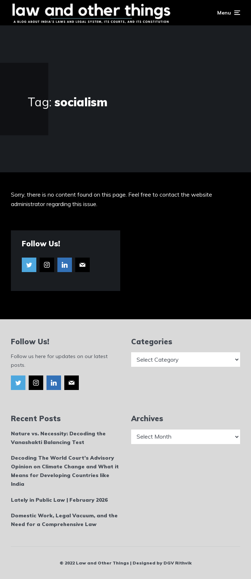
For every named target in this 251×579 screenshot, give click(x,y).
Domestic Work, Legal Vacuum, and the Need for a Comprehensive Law (64, 519)
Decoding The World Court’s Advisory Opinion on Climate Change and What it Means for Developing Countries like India (65, 471)
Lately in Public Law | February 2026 (59, 500)
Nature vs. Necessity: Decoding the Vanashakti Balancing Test (58, 437)
